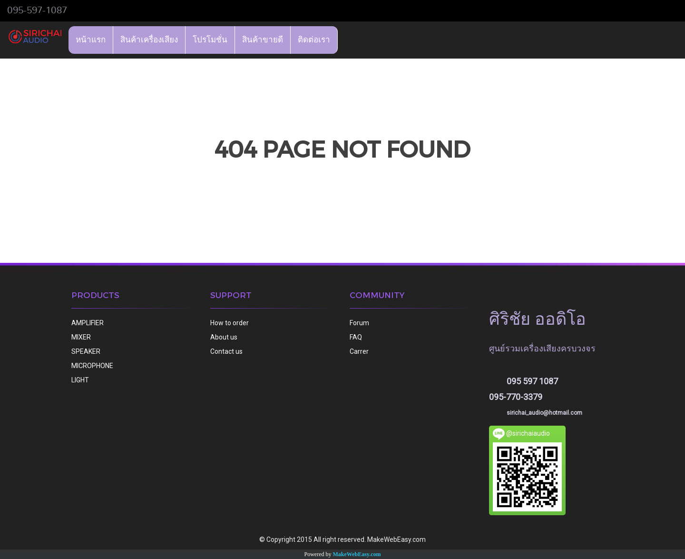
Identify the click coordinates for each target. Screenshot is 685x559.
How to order (229, 323)
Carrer (359, 351)
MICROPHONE (92, 365)
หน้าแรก (91, 40)
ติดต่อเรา (314, 40)
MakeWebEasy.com (357, 554)
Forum (359, 323)
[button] (346, 40)
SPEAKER (85, 351)
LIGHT (80, 380)
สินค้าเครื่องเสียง (149, 40)
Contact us (226, 351)
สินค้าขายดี (262, 40)
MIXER (81, 337)
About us (223, 337)
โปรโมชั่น (210, 40)
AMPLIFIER (87, 323)
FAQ (356, 337)
